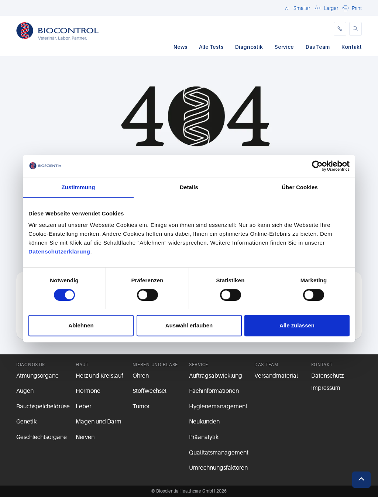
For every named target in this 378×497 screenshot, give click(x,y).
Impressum (325, 388)
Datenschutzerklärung (59, 251)
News (180, 47)
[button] (296, 8)
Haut (82, 364)
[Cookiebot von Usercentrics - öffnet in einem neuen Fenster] (317, 165)
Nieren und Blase (155, 364)
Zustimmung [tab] (78, 187)
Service (284, 47)
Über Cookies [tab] (300, 187)
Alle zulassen (297, 325)
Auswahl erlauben (189, 325)
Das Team (318, 47)
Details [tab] (189, 187)
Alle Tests (211, 47)
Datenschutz (327, 375)
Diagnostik (249, 47)
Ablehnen (80, 325)
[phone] (340, 29)
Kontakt (351, 47)
